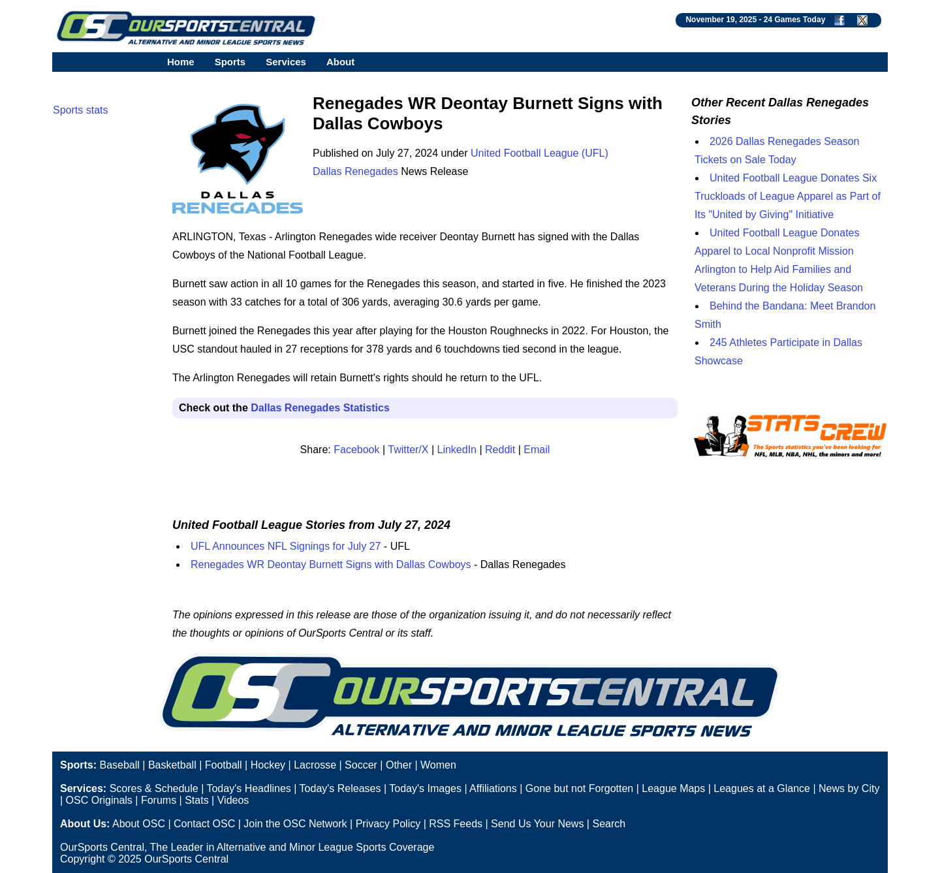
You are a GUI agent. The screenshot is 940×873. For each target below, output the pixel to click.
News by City (849, 788)
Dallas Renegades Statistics (320, 407)
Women (438, 764)
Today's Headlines (248, 788)
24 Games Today (795, 19)
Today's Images (425, 788)
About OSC (138, 823)
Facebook (356, 449)
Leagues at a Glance (761, 788)
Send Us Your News (537, 823)
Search (608, 823)
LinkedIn (457, 449)
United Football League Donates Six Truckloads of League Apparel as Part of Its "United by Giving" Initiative (788, 196)
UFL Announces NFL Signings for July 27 (286, 546)
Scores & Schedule (154, 788)
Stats (196, 800)
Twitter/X (408, 449)
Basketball (172, 764)
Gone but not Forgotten (579, 788)
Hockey (268, 764)
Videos (233, 800)
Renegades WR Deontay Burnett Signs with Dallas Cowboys (331, 564)
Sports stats (80, 110)
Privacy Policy (388, 823)
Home (181, 61)
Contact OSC (204, 823)
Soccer (361, 764)
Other (399, 764)
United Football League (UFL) (539, 153)
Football (223, 764)
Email (537, 449)
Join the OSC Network (295, 823)
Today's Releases (340, 788)
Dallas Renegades (355, 171)
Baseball (119, 764)
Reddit (500, 449)
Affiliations (493, 788)
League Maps (673, 788)
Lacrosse (315, 764)
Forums (158, 800)
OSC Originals (99, 800)
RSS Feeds (455, 823)
